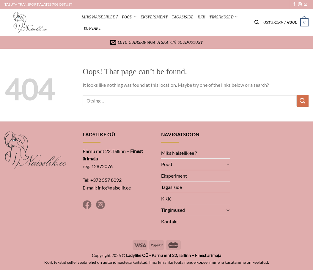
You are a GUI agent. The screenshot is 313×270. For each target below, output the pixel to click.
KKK (201, 17)
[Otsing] (256, 22)
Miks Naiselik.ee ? (100, 17)
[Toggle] (228, 164)
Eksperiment (154, 17)
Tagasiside (183, 17)
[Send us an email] (305, 4)
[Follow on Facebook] (294, 4)
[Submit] (303, 100)
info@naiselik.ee (114, 187)
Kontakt (92, 28)
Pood (129, 17)
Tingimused (223, 17)
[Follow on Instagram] (300, 4)
